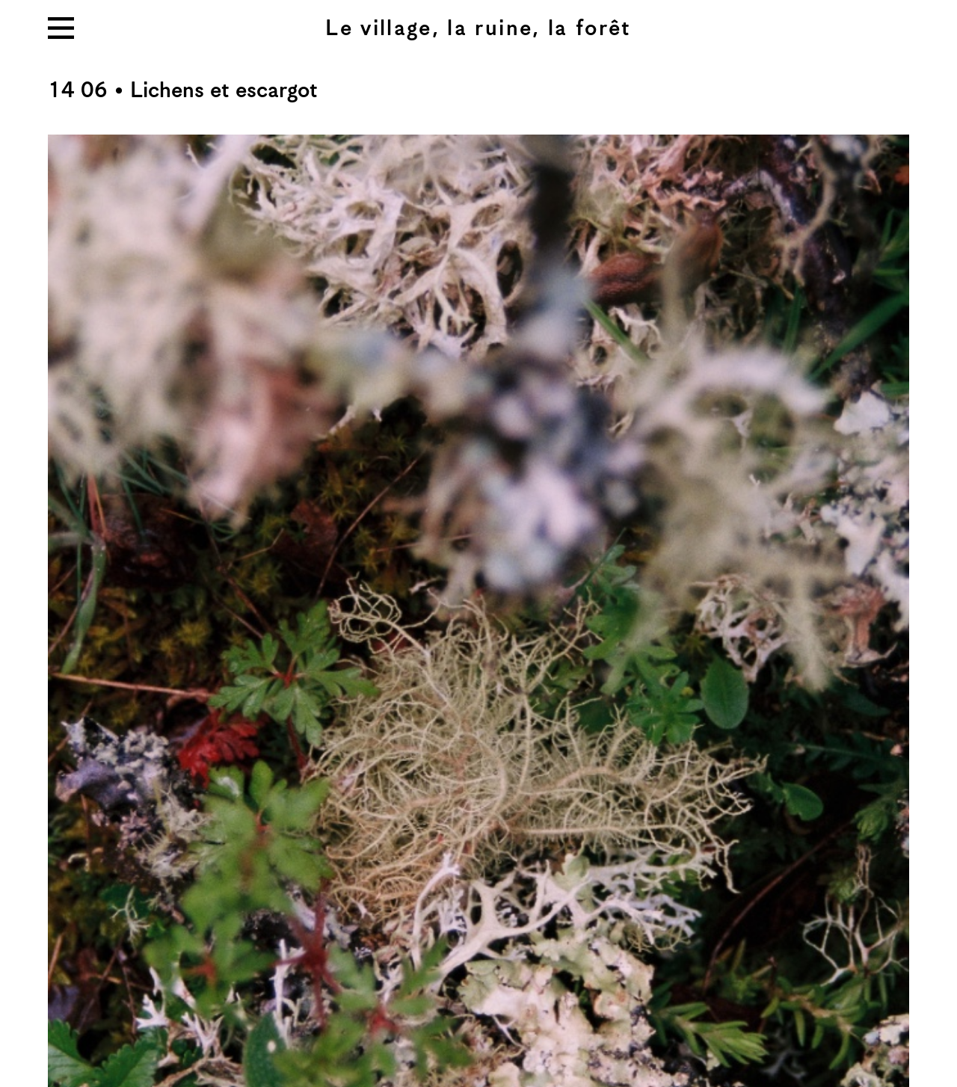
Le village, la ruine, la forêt (478, 28)
